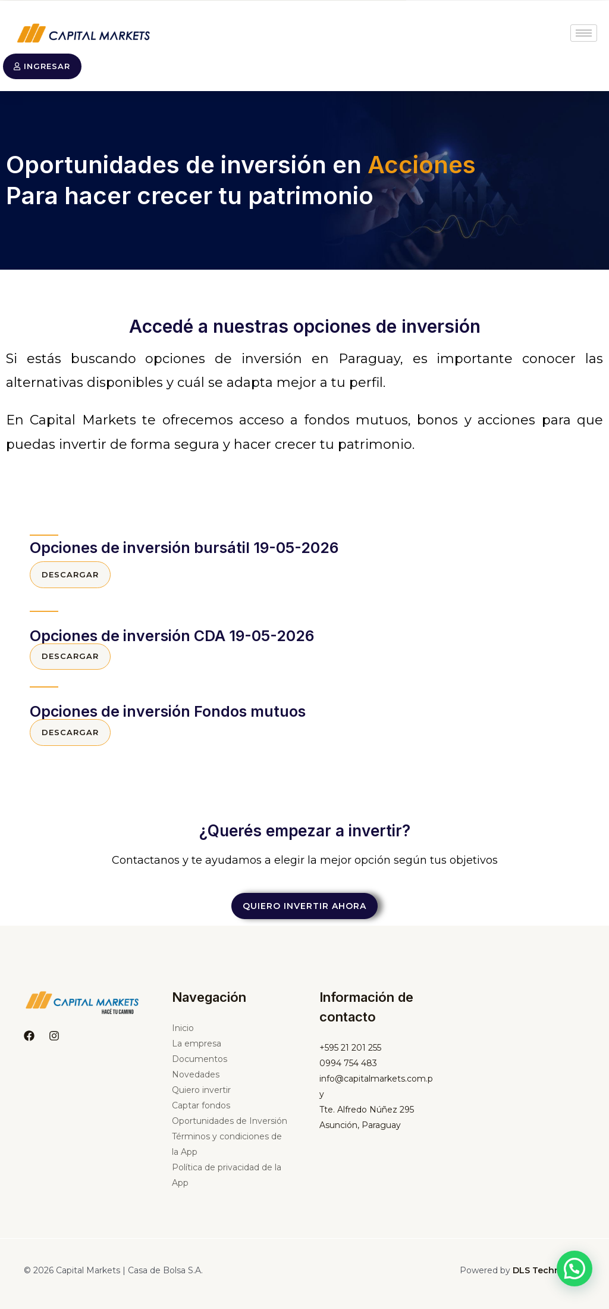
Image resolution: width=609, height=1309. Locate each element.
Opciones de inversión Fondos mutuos (168, 715)
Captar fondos (201, 1112)
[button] (574, 1268)
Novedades (195, 1081)
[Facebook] (29, 1042)
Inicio (183, 1035)
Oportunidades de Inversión (229, 1128)
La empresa (196, 1050)
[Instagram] (54, 1042)
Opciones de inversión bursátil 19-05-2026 (184, 549)
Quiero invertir (201, 1097)
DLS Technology (549, 1277)
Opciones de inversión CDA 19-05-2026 (172, 638)
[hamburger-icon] (583, 33)
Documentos (199, 1066)
